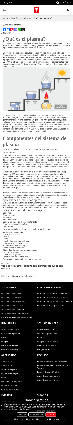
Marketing (54, 419)
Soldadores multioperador (12, 309)
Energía (4, 341)
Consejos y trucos (23, 18)
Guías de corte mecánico (47, 380)
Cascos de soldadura (46, 329)
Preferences (42, 419)
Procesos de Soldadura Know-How (52, 361)
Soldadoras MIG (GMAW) (11, 293)
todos (11, 18)
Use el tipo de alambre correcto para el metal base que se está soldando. (32, 267)
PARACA (40, 337)
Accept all (50, 414)
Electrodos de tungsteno (11, 381)
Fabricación (6, 337)
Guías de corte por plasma (48, 376)
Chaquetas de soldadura (47, 341)
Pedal (3, 377)
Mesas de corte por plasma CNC (51, 305)
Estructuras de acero (10, 345)
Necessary (19, 419)
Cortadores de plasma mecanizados (52, 297)
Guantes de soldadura (46, 345)
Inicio (4, 18)
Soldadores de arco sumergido (14, 313)
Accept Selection (36, 414)
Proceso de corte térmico (48, 372)
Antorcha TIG (7, 365)
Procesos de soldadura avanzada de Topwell (52, 366)
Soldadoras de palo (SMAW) (13, 301)
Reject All (22, 414)
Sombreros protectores (47, 333)
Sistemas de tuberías (10, 329)
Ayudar (9, 2)
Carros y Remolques (10, 389)
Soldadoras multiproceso (12, 305)
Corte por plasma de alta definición (52, 293)
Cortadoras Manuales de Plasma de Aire (54, 301)
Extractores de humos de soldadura (16, 317)
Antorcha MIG (7, 361)
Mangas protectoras (46, 349)
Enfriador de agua (9, 385)
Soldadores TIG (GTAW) (11, 297)
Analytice (30, 419)
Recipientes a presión (10, 333)
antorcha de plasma (10, 369)
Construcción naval (9, 349)
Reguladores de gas (9, 373)
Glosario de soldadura (23, 276)
